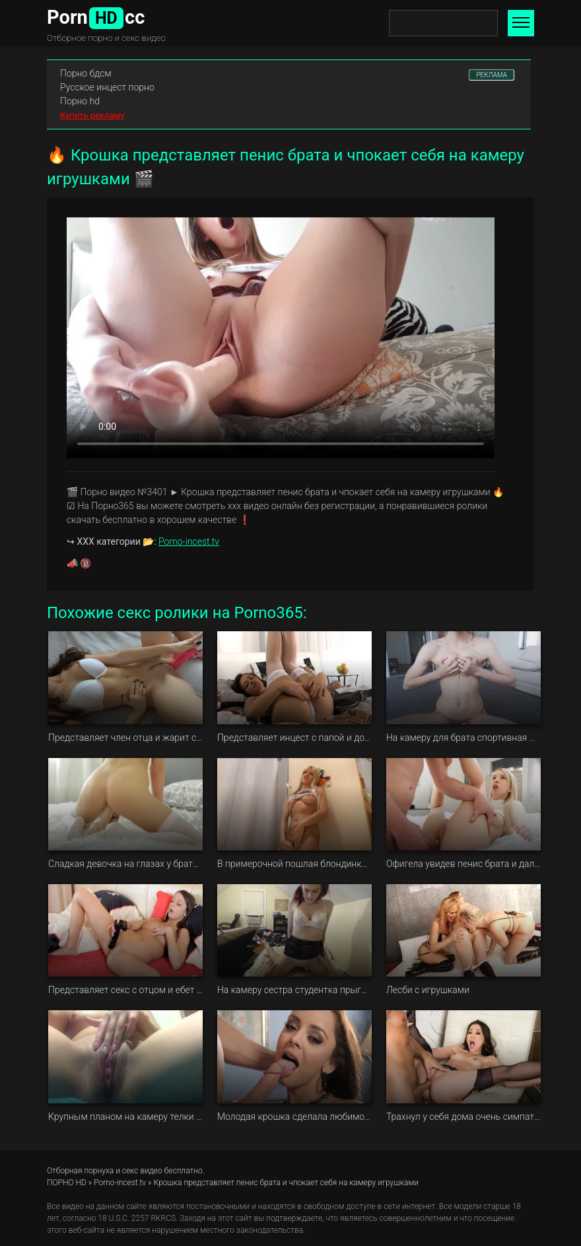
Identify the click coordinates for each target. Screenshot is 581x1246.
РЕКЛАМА (491, 75)
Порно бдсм (86, 73)
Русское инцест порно (107, 87)
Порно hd (80, 101)
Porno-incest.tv (188, 541)
